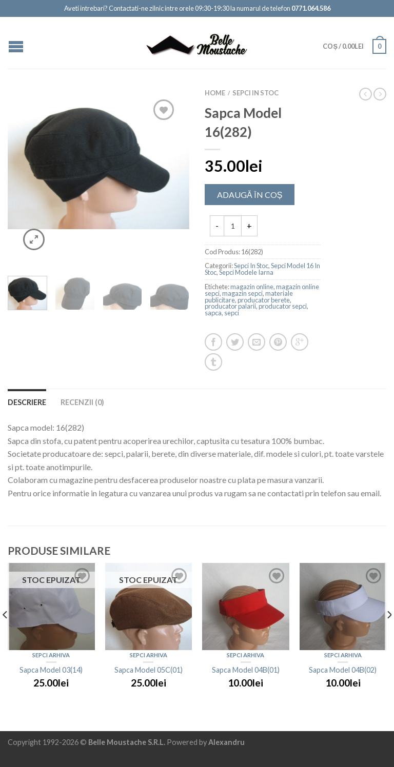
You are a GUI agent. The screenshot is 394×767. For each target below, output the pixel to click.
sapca (213, 313)
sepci (231, 313)
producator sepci (283, 306)
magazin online (251, 286)
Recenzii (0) (82, 402)
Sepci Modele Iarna (246, 272)
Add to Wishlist (163, 109)
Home (215, 93)
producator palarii (230, 306)
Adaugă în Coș (249, 194)
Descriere (27, 402)
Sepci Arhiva (51, 655)
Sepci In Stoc (255, 93)
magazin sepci (242, 293)
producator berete (264, 300)
